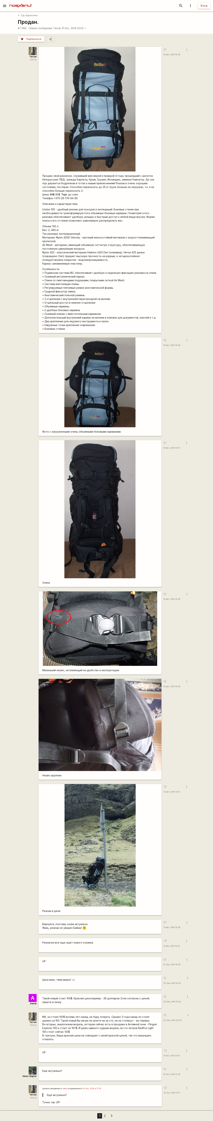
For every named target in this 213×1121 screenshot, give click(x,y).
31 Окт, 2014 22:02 (74, 28)
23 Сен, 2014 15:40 (172, 1002)
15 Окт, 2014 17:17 (172, 1093)
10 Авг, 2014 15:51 (172, 792)
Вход (204, 5)
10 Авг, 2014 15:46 (171, 54)
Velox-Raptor (29, 1076)
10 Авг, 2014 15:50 (171, 686)
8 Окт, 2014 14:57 (172, 1056)
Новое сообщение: (41, 28)
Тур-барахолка (28, 15)
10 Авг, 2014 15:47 (171, 448)
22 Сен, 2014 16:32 (172, 983)
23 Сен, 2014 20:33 (172, 1020)
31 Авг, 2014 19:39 (171, 927)
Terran (57, 28)
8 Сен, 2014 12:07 (172, 946)
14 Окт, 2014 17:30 (171, 1074)
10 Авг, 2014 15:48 (171, 599)
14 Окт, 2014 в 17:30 (92, 1088)
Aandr (33, 1003)
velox (65, 1088)
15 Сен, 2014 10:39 (171, 964)
